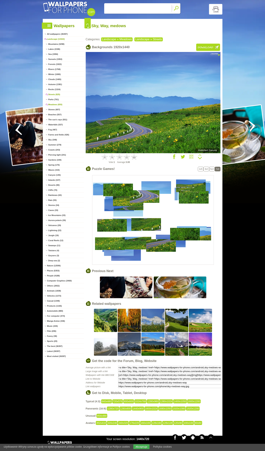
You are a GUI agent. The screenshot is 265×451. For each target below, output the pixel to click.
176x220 (134, 423)
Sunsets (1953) (55, 59)
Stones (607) (54, 109)
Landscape (109, 39)
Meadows (125, 39)
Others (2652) (53, 286)
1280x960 (152, 401)
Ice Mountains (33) (57, 215)
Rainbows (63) (55, 195)
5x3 (212, 169)
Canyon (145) (54, 175)
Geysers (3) (53, 255)
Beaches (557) (55, 114)
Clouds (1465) (54, 79)
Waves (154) (54, 170)
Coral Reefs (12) (55, 240)
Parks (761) (53, 99)
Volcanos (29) (54, 225)
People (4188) (53, 276)
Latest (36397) (53, 351)
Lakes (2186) (54, 49)
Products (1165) (54, 306)
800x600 (128, 401)
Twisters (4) (53, 250)
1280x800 (125, 408)
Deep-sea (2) (54, 260)
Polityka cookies (162, 446)
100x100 (188, 423)
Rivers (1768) (54, 69)
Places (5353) (53, 271)
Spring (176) (54, 165)
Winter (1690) (54, 74)
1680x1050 (165, 408)
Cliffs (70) (52, 190)
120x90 (178, 423)
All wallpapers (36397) (57, 34)
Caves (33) (53, 210)
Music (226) (52, 326)
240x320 (123, 423)
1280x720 (113, 408)
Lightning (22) (54, 230)
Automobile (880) (55, 311)
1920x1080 (179, 408)
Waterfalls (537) (55, 125)
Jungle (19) (53, 235)
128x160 (157, 423)
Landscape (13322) (56, 39)
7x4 (217, 169)
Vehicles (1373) (54, 296)
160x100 (145, 423)
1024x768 (140, 401)
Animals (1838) (54, 291)
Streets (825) (54, 94)
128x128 (167, 423)
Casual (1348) (53, 301)
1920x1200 (192, 408)
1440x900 (138, 408)
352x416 (101, 423)
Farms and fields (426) (58, 135)
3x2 (206, 169)
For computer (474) (56, 316)
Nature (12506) (54, 266)
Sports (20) (52, 341)
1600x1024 (151, 408)
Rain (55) (52, 200)
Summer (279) (54, 145)
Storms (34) (53, 205)
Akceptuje (141, 446)
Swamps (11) (54, 245)
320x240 (112, 423)
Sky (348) (52, 140)
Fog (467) (52, 130)
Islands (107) (54, 180)
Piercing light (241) (57, 155)
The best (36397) (55, 346)
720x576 (118, 401)
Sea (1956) (53, 54)
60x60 (198, 423)
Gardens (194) (54, 160)
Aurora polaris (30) (57, 220)
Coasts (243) (54, 150)
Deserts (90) (54, 185)
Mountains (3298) (56, 44)
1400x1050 (180, 401)
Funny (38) (52, 336)
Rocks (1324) (54, 89)
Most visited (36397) (56, 356)
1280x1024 (166, 401)
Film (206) (51, 331)
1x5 (200, 169)
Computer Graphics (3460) (59, 281)
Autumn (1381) (55, 84)
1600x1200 (194, 401)
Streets (157, 39)
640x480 (106, 401)
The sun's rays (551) (57, 120)
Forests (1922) (55, 64)
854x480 (102, 415)
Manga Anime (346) (56, 321)
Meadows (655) (55, 104)
